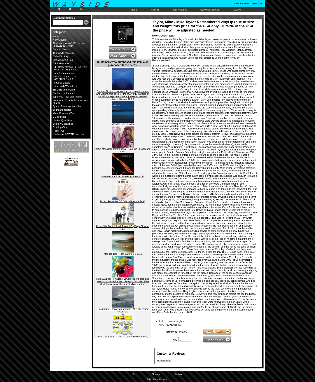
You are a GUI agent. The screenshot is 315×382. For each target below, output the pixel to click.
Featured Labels (61, 82)
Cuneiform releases (63, 73)
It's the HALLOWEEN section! (68, 134)
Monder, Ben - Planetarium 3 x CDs (123, 254)
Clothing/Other (60, 127)
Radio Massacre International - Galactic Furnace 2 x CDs (122, 150)
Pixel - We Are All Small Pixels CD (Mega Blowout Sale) (122, 227)
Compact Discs (61, 49)
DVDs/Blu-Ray (60, 56)
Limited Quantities (62, 120)
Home (134, 9)
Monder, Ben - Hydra (123, 124)
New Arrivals (59, 39)
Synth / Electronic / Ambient (67, 106)
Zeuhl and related (62, 109)
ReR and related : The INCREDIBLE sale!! (64, 77)
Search (237, 9)
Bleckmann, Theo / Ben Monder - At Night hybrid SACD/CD (123, 310)
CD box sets (59, 116)
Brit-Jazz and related (64, 89)
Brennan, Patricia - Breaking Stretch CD (123, 176)
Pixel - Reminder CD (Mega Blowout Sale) (122, 201)
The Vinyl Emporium (63, 53)
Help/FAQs (58, 130)
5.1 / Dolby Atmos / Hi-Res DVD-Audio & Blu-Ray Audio (70, 68)
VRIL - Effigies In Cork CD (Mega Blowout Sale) (122, 336)
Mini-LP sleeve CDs (63, 113)
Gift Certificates (61, 63)
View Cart (257, 3)
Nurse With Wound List (65, 86)
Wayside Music (83, 6)
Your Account (179, 9)
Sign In (155, 9)
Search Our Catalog (64, 18)
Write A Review (164, 360)
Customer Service (209, 9)
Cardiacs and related (64, 93)
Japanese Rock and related (67, 96)
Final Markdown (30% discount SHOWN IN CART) (69, 44)
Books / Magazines (63, 123)
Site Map (178, 374)
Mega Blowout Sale (63, 60)
